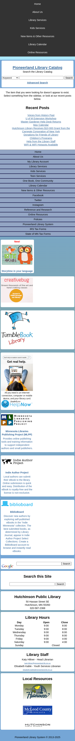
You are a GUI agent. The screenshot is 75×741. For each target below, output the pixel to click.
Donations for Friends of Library (41, 134)
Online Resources (37, 52)
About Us (37, 12)
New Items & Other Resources (37, 36)
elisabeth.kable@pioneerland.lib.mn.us (37, 670)
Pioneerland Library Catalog (37, 67)
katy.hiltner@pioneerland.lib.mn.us (37, 663)
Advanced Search (37, 82)
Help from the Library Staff (41, 141)
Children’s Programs (41, 138)
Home (37, 4)
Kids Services (37, 28)
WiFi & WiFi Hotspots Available (41, 144)
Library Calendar (37, 44)
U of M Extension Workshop (41, 118)
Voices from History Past (40, 115)
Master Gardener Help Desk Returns (41, 121)
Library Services (37, 20)
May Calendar (41, 125)
